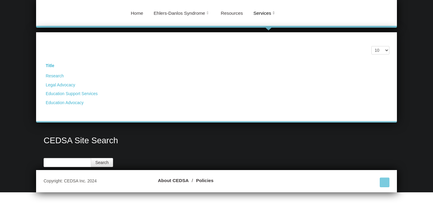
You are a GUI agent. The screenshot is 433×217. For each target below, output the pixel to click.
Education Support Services (72, 93)
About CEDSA (173, 180)
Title (50, 65)
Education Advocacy (65, 102)
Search (102, 162)
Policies (204, 180)
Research (55, 75)
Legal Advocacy (60, 84)
